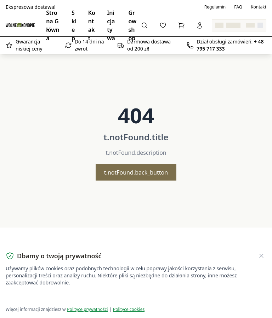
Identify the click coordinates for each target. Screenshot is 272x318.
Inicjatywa (111, 25)
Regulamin (215, 7)
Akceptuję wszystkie (31, 297)
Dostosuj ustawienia (89, 297)
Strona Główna (53, 25)
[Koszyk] (181, 25)
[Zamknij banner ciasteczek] (261, 256)
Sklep (74, 25)
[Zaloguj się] (199, 25)
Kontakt (258, 7)
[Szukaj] (144, 25)
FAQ (238, 7)
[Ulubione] (163, 25)
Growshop (132, 25)
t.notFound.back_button (136, 172)
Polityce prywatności (87, 309)
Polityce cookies (128, 309)
